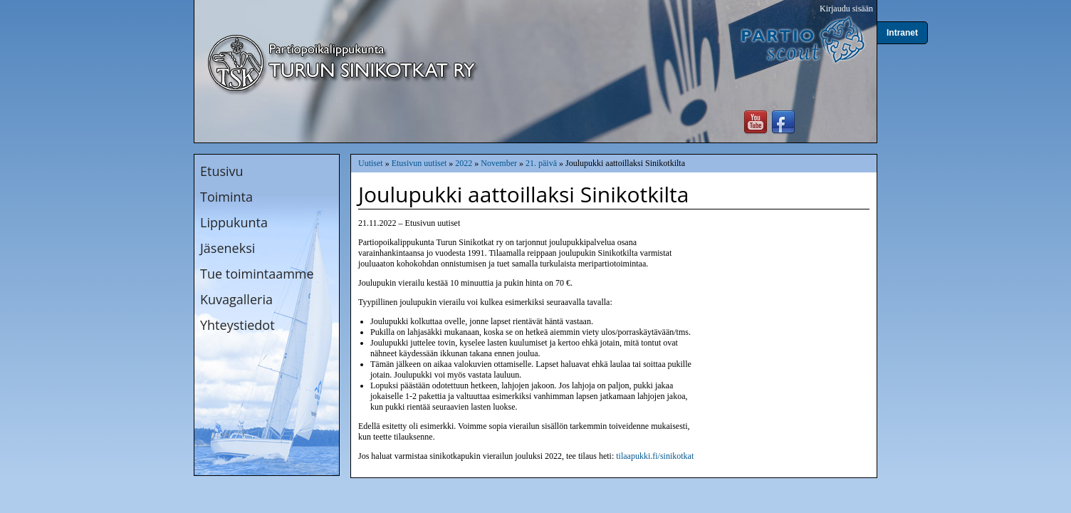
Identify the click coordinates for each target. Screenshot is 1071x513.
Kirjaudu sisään (846, 9)
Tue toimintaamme (257, 273)
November (499, 163)
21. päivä (541, 163)
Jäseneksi (227, 247)
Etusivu (222, 171)
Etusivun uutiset (419, 163)
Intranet (902, 33)
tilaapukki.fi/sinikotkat (655, 456)
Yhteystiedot (237, 324)
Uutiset (370, 163)
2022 (463, 163)
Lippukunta (234, 222)
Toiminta (226, 196)
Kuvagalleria (236, 299)
